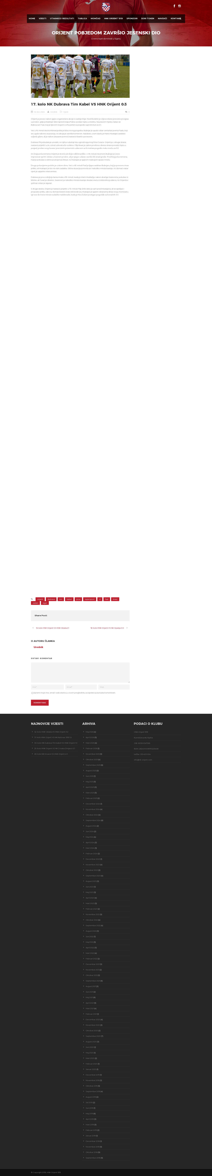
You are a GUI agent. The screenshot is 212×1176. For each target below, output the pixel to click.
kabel (69, 599)
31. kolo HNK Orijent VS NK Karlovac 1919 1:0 (53, 737)
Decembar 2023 (93, 859)
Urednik (53, 112)
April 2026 (90, 737)
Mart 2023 (90, 903)
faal (106, 599)
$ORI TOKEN (147, 18)
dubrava (51, 599)
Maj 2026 (89, 732)
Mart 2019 (90, 1125)
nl (100, 599)
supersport (90, 599)
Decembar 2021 (93, 964)
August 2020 (91, 1042)
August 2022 (91, 931)
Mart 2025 (90, 793)
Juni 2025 (90, 776)
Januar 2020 (91, 1069)
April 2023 (90, 898)
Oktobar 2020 (92, 1030)
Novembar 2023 (93, 865)
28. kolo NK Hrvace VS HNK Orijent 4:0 (51, 754)
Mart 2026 (90, 743)
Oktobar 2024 (92, 815)
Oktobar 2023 (92, 870)
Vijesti (42, 18)
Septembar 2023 (93, 876)
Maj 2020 (90, 1053)
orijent (40, 599)
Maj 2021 (89, 997)
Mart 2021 (90, 1008)
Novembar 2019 (92, 1080)
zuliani (35, 603)
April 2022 (90, 947)
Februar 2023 (91, 909)
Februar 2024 (91, 853)
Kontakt (176, 18)
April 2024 (90, 842)
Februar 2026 (91, 748)
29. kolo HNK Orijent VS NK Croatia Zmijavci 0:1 (54, 748)
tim (60, 599)
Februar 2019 (91, 1130)
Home (32, 18)
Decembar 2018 (93, 1141)
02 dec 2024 (39, 112)
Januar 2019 (91, 1136)
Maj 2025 (89, 782)
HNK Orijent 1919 (113, 18)
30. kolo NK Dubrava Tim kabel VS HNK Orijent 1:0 (55, 743)
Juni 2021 (89, 992)
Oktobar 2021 (91, 975)
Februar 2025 (91, 798)
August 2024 (91, 826)
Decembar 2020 (93, 1019)
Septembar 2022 (93, 925)
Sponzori (132, 18)
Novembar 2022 (93, 914)
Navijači (162, 18)
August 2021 (91, 986)
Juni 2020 (90, 1047)
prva (78, 599)
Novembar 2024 (93, 809)
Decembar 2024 (93, 804)
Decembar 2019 (93, 1075)
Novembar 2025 (93, 754)
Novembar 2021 (92, 970)
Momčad (95, 18)
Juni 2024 (90, 831)
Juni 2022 (90, 936)
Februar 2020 (91, 1064)
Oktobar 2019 (91, 1086)
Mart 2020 (90, 1058)
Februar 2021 (91, 1014)
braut (115, 599)
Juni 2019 (89, 1108)
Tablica (82, 18)
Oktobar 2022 (92, 920)
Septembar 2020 (93, 1036)
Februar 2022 (91, 959)
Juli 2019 (89, 1102)
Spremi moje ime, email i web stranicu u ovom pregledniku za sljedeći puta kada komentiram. (75, 693)
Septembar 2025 (93, 765)
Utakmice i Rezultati (62, 18)
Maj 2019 (89, 1113)
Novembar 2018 (93, 1147)
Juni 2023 (90, 887)
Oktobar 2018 (92, 1152)
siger (45, 603)
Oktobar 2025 (92, 759)
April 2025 (90, 787)
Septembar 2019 (93, 1091)
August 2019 (91, 1097)
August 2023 (91, 881)
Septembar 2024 (93, 820)
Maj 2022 (89, 942)
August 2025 (91, 770)
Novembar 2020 (93, 1025)
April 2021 (90, 1003)
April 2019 (90, 1119)
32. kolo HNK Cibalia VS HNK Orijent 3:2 (51, 732)
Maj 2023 (89, 892)
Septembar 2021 (93, 981)
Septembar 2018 (93, 1158)
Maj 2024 (89, 837)
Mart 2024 (90, 848)
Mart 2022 (90, 953)
